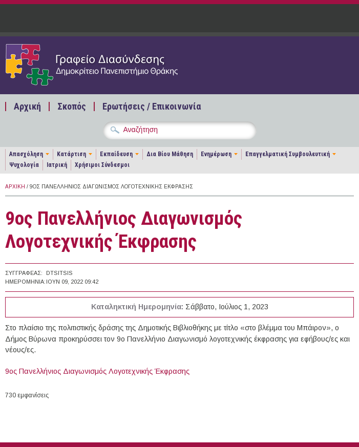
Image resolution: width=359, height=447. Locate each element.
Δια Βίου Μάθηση (169, 154)
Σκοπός (71, 106)
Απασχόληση (26, 154)
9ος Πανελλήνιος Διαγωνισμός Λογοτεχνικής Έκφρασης (97, 371)
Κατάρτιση (71, 154)
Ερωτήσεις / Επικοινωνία (151, 106)
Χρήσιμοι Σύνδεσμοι (102, 164)
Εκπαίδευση (116, 154)
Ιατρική (57, 164)
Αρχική (27, 106)
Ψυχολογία (24, 164)
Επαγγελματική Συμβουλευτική (287, 154)
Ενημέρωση (216, 154)
